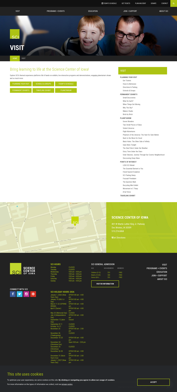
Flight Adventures (129, 131)
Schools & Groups (43, 84)
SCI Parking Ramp (129, 175)
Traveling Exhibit (43, 90)
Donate (153, 3)
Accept (153, 382)
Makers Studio (128, 111)
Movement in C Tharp (130, 188)
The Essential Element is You (133, 169)
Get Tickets (126, 3)
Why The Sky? (128, 108)
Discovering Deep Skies (131, 158)
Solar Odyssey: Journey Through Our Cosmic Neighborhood (143, 155)
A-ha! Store (127, 192)
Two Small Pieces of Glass (132, 125)
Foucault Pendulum (129, 178)
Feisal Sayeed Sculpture (131, 172)
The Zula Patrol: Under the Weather (135, 148)
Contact (164, 3)
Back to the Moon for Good (132, 138)
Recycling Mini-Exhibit (130, 185)
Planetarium (66, 90)
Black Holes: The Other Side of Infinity (136, 141)
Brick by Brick (128, 114)
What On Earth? (128, 101)
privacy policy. (67, 384)
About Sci (163, 11)
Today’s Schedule (109, 3)
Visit (18, 11)
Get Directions (118, 237)
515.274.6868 (118, 231)
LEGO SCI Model (128, 165)
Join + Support (130, 11)
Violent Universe (128, 128)
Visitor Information (105, 284)
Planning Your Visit (20, 84)
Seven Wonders (128, 121)
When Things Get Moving (131, 104)
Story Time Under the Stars (132, 151)
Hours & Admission (129, 84)
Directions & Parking (130, 87)
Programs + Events (56, 11)
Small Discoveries (129, 98)
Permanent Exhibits (20, 90)
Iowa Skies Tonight (129, 145)
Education (93, 11)
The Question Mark (129, 182)
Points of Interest (128, 162)
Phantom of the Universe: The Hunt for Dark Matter (141, 135)
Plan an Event (140, 3)
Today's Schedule (65, 84)
